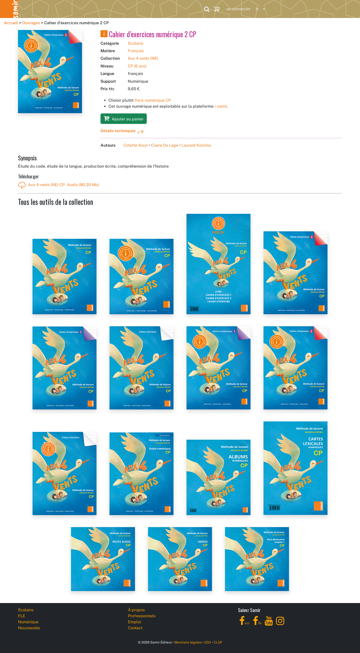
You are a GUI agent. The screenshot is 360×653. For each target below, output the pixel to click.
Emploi (134, 622)
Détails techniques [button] (118, 130)
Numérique (89, 8)
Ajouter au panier (124, 118)
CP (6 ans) (137, 66)
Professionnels (172, 8)
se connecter (238, 8)
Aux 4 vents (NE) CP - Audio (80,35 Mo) (58, 185)
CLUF (218, 642)
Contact (135, 628)
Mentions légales (188, 642)
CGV (207, 642)
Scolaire (28, 8)
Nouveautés (129, 8)
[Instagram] (280, 623)
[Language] (259, 9)
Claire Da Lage (164, 145)
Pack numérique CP (152, 100)
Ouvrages (31, 22)
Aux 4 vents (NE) (143, 58)
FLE (57, 8)
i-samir (220, 106)
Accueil (11, 22)
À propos (136, 610)
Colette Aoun (136, 145)
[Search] (207, 9)
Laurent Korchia (196, 145)
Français (136, 50)
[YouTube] (269, 623)
